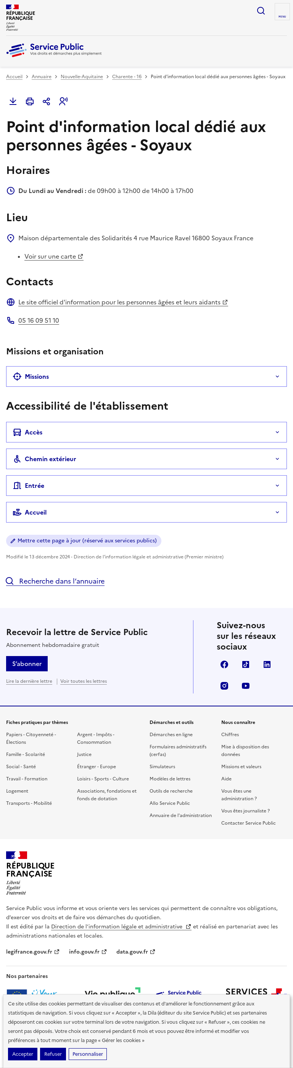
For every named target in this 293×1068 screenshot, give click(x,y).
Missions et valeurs (241, 766)
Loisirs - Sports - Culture (103, 778)
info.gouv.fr (88, 952)
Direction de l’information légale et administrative (121, 927)
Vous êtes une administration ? (239, 795)
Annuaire (42, 76)
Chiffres (230, 734)
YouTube (245, 685)
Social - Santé (21, 766)
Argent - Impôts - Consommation (95, 738)
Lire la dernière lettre (29, 681)
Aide (226, 778)
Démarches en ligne (171, 734)
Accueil (14, 76)
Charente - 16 (127, 76)
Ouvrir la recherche (261, 10)
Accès (27, 432)
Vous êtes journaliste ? (245, 810)
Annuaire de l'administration (181, 815)
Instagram (224, 685)
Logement (17, 791)
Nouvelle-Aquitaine (82, 76)
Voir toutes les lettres (83, 681)
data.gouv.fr (136, 952)
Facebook (224, 664)
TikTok (245, 664)
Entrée (28, 485)
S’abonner (27, 663)
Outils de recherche (171, 791)
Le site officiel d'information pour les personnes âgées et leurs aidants (123, 302)
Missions (31, 376)
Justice (84, 754)
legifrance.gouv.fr (33, 952)
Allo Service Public (170, 803)
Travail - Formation (26, 778)
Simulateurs (162, 766)
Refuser (53, 1054)
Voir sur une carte (54, 256)
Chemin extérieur (44, 458)
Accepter (22, 1054)
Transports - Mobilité (29, 803)
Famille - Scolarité (25, 754)
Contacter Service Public (248, 823)
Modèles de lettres (170, 778)
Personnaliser (87, 1054)
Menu (282, 17)
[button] (63, 101)
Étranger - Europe (96, 766)
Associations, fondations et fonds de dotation (107, 795)
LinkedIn (267, 664)
